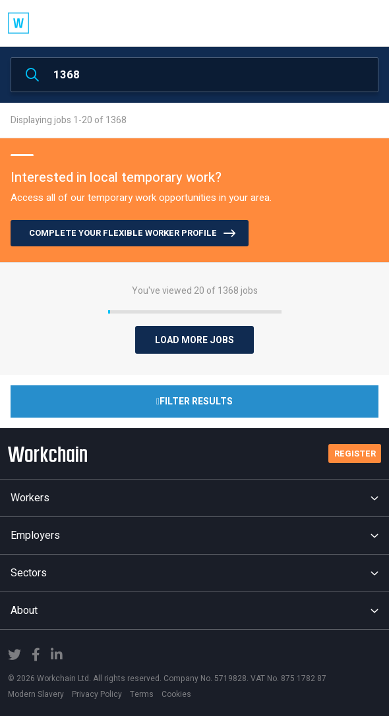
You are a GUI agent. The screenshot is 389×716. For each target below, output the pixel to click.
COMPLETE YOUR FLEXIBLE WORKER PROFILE (123, 233)
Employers (194, 535)
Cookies (176, 694)
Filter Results (194, 401)
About (194, 611)
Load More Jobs (194, 340)
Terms (142, 694)
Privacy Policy (97, 694)
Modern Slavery (36, 694)
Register (355, 453)
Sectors (194, 573)
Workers (194, 498)
